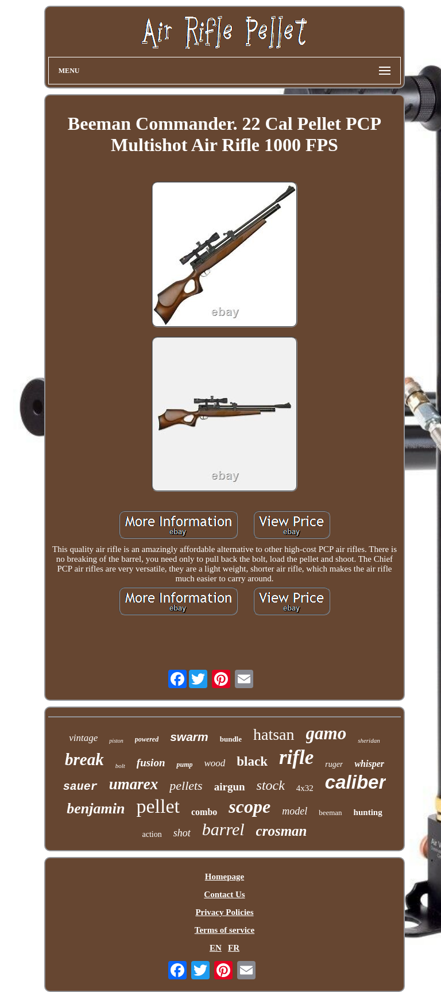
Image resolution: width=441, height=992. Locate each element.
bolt (120, 765)
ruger (334, 764)
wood (214, 763)
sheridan (369, 740)
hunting (368, 812)
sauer (80, 786)
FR (233, 947)
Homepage (224, 876)
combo (204, 812)
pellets (185, 785)
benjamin (96, 808)
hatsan (274, 734)
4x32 (305, 788)
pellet (158, 806)
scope (249, 806)
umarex (133, 784)
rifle (296, 757)
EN (216, 947)
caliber (355, 782)
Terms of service (224, 930)
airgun (229, 787)
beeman (330, 812)
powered (146, 739)
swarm (189, 736)
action (151, 834)
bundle (231, 739)
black (252, 761)
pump (184, 765)
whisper (369, 764)
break (84, 759)
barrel (223, 829)
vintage (83, 737)
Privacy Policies (224, 912)
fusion (151, 762)
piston (116, 741)
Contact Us (224, 894)
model (294, 811)
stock (271, 785)
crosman (281, 831)
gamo (326, 733)
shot (182, 833)
